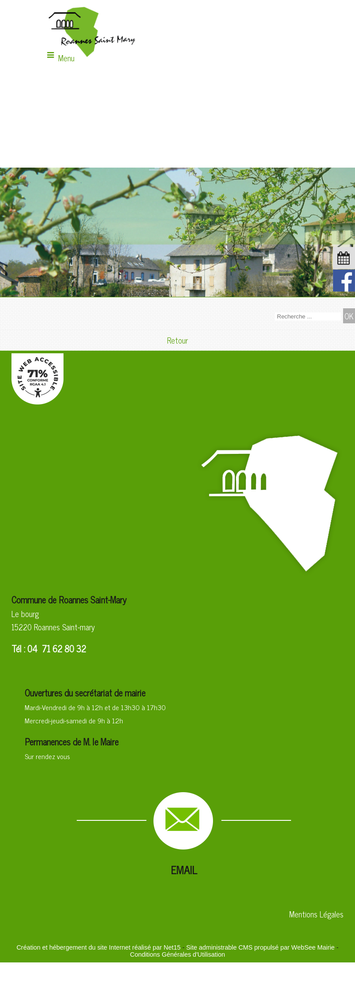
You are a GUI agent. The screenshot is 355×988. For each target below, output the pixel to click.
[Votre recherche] (308, 316)
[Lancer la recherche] (349, 315)
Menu (66, 57)
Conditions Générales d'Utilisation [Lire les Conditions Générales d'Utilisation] (177, 954)
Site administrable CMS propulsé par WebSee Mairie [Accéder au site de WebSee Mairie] (260, 947)
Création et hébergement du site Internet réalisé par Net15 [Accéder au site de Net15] (98, 947)
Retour (177, 340)
